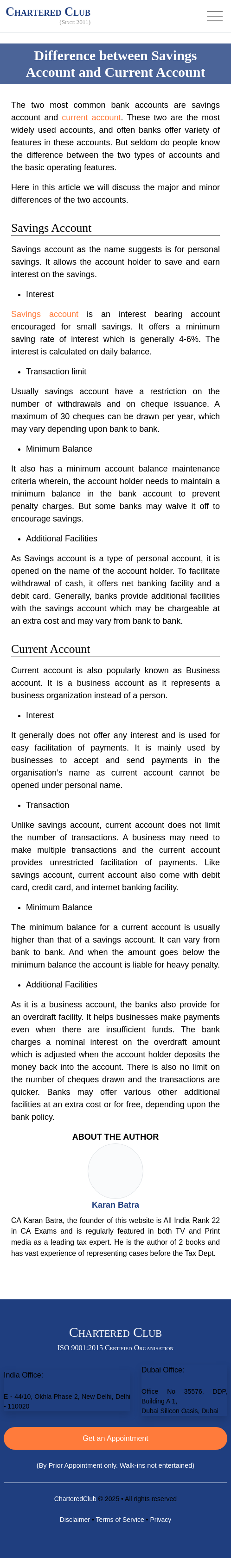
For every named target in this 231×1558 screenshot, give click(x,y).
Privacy (160, 1519)
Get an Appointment (115, 1438)
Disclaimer (75, 1519)
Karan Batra (115, 1205)
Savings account (44, 314)
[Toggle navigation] (214, 16)
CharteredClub (75, 1498)
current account (91, 117)
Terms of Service (120, 1519)
